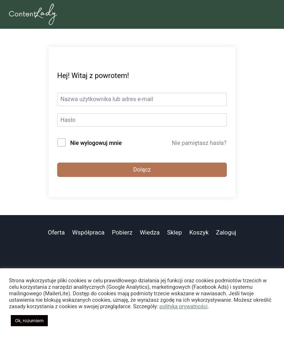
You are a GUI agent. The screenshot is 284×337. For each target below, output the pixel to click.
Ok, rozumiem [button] (29, 320)
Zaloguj (226, 232)
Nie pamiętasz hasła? (199, 143)
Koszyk (199, 232)
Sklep (174, 232)
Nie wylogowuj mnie (96, 143)
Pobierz (122, 232)
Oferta (56, 232)
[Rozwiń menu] (268, 14)
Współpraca (88, 232)
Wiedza (150, 232)
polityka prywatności (183, 306)
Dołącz (142, 169)
